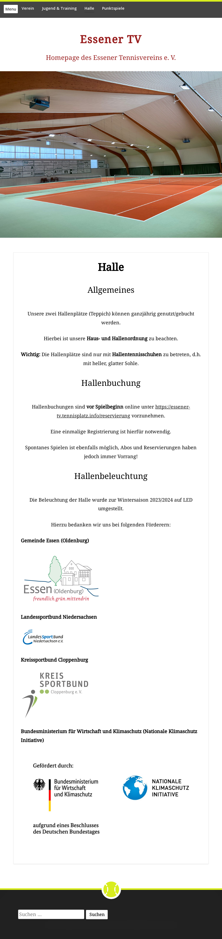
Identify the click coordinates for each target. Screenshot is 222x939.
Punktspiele (113, 8)
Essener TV (111, 39)
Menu (10, 9)
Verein (28, 8)
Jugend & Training (59, 8)
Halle (89, 8)
